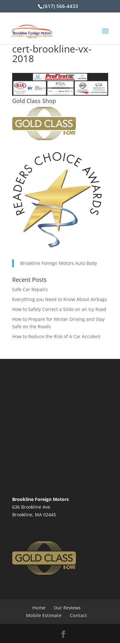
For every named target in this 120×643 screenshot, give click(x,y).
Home (38, 608)
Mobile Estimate (43, 615)
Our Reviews (67, 608)
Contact (78, 615)
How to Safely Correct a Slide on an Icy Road (59, 309)
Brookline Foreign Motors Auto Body (58, 263)
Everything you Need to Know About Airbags (59, 299)
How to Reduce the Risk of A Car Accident (56, 336)
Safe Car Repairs (30, 289)
